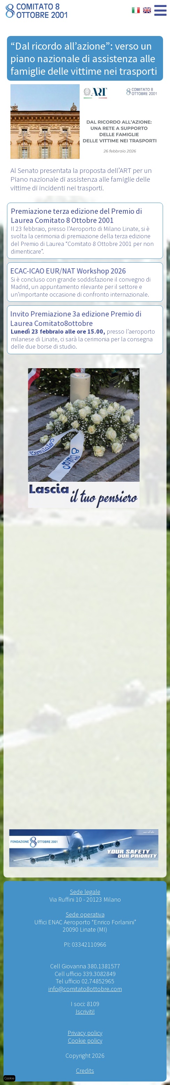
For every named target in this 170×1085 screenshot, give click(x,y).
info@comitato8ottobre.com (85, 989)
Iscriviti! (85, 1011)
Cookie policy (85, 1040)
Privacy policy (85, 1033)
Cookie (9, 1078)
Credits (85, 1070)
